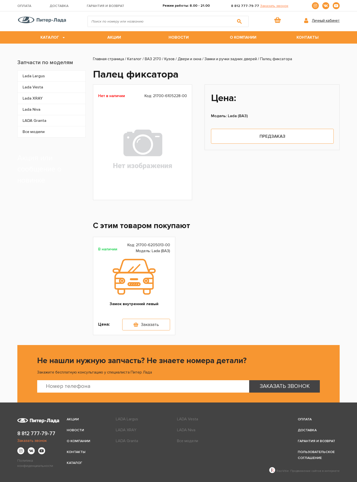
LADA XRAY (126, 430)
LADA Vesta (187, 419)
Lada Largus (34, 76)
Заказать (150, 324)
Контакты (308, 37)
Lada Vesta (33, 87)
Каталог (49, 37)
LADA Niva (186, 430)
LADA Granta (34, 120)
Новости (179, 37)
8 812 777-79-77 (245, 6)
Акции (114, 37)
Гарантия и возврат (105, 6)
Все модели (34, 131)
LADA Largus (127, 419)
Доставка (59, 6)
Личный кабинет (326, 20)
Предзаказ (272, 136)
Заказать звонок (274, 6)
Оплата (24, 6)
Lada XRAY (33, 98)
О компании (243, 37)
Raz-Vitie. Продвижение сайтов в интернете (304, 471)
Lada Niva (31, 109)
